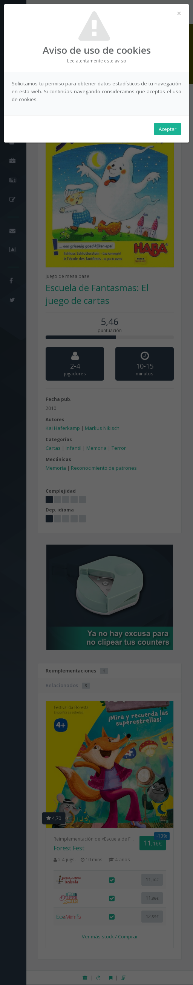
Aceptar (167, 129)
